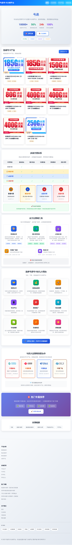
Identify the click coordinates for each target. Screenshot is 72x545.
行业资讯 (53, 3)
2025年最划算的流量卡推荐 (8, 490)
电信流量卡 (4, 453)
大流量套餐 (13, 529)
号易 (12, 427)
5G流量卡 (21, 529)
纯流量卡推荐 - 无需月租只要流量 (9, 487)
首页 (47, 3)
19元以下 (3, 469)
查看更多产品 (63, 51)
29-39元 (3, 474)
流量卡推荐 (19, 427)
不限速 (28, 529)
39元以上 (3, 477)
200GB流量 (59, 529)
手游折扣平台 (50, 427)
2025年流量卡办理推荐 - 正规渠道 (9, 496)
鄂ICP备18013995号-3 (39, 540)
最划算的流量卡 (30, 427)
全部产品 (3, 458)
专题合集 (68, 3)
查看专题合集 (36, 411)
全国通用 (35, 529)
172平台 (59, 427)
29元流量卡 (42, 529)
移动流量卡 (4, 455)
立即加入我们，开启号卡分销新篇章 (36, 341)
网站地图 (3, 518)
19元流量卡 (5, 529)
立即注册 (29, 34)
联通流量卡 (4, 450)
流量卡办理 (40, 427)
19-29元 (3, 471)
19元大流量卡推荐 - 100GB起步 (9, 493)
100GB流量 (50, 529)
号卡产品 (61, 3)
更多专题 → (4, 499)
